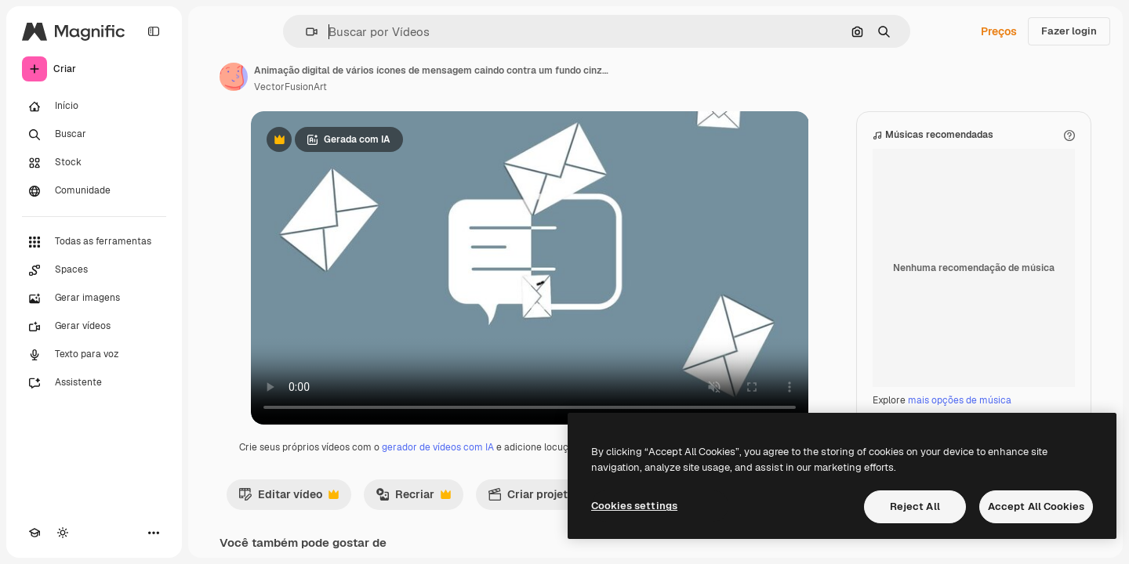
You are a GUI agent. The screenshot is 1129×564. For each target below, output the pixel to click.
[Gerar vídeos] (94, 326)
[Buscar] (94, 134)
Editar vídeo (288, 498)
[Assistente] (94, 383)
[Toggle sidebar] (153, 31)
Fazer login (1069, 31)
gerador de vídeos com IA (438, 447)
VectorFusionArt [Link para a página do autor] (290, 87)
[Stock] (94, 162)
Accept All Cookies (1036, 506)
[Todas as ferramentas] (94, 242)
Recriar (413, 498)
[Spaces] (94, 270)
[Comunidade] (94, 191)
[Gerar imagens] (94, 298)
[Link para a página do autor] (234, 77)
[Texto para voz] (94, 354)
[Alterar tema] (62, 532)
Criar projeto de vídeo (562, 498)
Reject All (915, 506)
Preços (999, 31)
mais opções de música (959, 400)
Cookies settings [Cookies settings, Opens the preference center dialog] (634, 505)
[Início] (94, 106)
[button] (305, 32)
